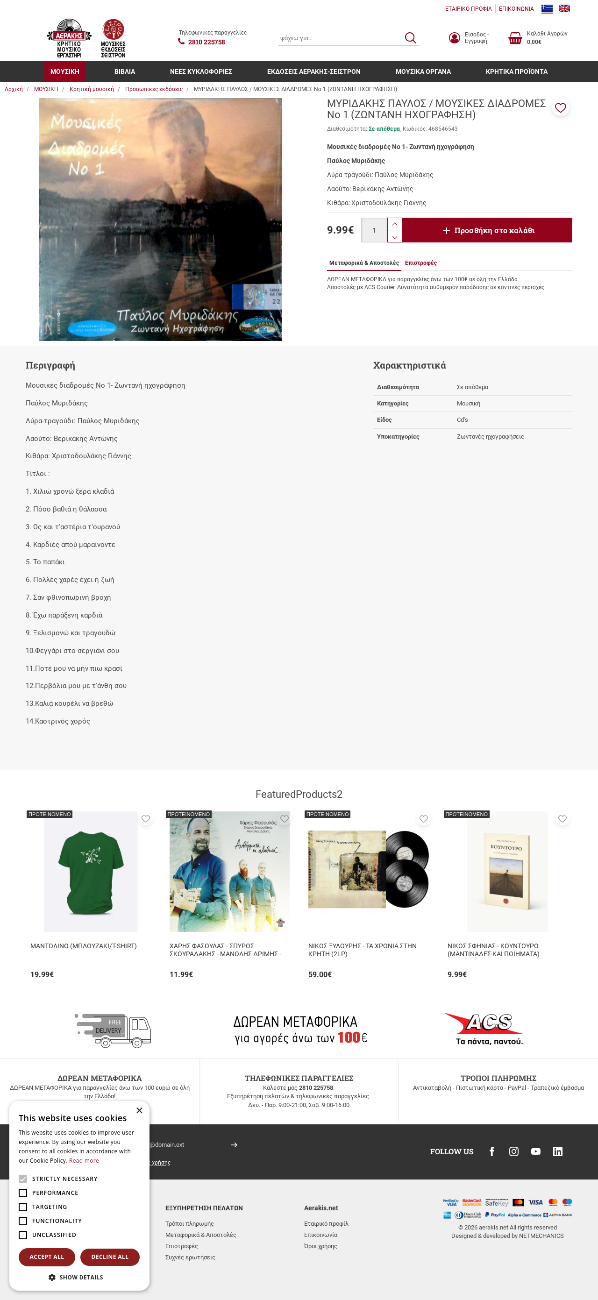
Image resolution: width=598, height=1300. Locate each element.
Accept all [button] (47, 1257)
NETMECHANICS (541, 1235)
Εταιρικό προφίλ (326, 1223)
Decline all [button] (110, 1257)
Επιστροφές (181, 1246)
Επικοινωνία (320, 1234)
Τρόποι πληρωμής (189, 1223)
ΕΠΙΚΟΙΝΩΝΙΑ (516, 9)
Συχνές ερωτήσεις (190, 1257)
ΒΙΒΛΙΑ (124, 71)
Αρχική (14, 89)
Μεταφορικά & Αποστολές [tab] (364, 263)
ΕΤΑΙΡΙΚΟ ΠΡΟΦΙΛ (468, 9)
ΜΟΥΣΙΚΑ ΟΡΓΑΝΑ (423, 71)
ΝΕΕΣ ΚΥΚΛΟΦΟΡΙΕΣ (201, 71)
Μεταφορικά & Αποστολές (200, 1234)
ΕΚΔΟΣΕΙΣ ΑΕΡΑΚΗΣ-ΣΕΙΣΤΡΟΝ (314, 71)
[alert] (79, 1196)
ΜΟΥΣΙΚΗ (64, 71)
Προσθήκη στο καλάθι (495, 230)
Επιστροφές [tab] (421, 263)
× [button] (138, 1111)
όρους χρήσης (153, 1162)
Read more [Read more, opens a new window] (84, 1161)
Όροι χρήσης (320, 1246)
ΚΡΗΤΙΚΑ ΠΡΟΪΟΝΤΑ (517, 71)
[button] (561, 107)
